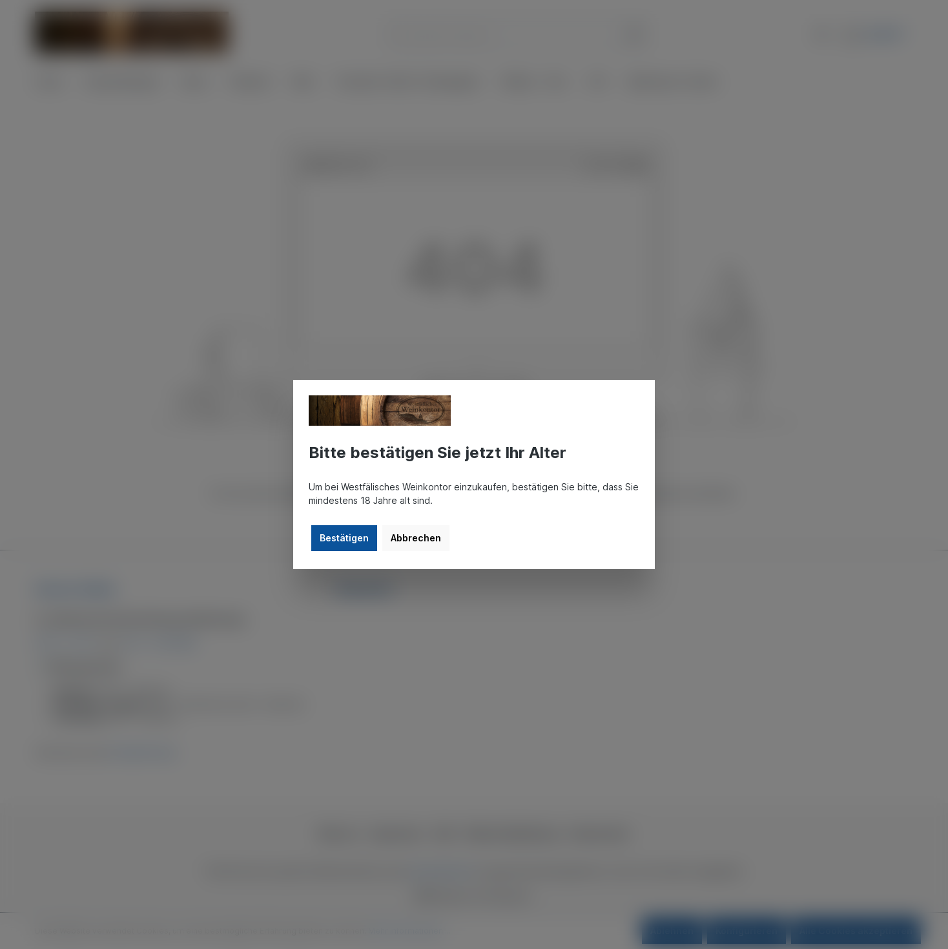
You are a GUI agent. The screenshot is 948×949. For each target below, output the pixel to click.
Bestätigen (344, 537)
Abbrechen (416, 537)
